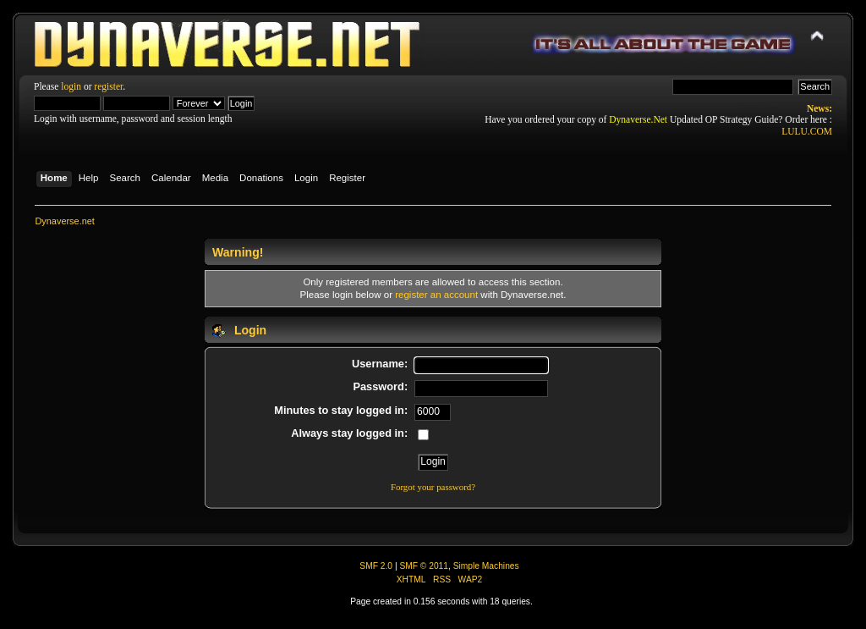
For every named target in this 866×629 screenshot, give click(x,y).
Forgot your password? (433, 487)
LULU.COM (806, 131)
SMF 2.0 (375, 566)
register (108, 86)
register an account (436, 295)
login (71, 86)
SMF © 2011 (423, 566)
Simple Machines (486, 566)
